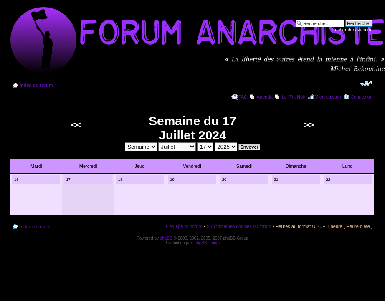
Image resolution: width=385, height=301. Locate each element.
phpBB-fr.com (207, 242)
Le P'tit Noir (294, 96)
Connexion (361, 96)
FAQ (243, 96)
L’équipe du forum (184, 226)
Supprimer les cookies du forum (239, 226)
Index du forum (36, 85)
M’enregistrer (327, 96)
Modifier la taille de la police (366, 83)
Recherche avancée (352, 29)
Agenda (265, 96)
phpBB (166, 238)
